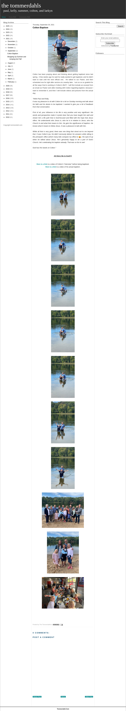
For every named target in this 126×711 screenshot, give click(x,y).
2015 (7, 101)
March (10, 79)
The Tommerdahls (21, 5)
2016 (7, 98)
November (11, 44)
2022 (7, 35)
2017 (7, 95)
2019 (7, 89)
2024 (7, 29)
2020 (7, 86)
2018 (7, 92)
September (11, 51)
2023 (7, 32)
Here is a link (41, 164)
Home (4, 17)
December (11, 41)
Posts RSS (12, 17)
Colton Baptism (12, 54)
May (9, 72)
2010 (7, 117)
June (9, 69)
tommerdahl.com (63, 709)
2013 (7, 108)
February (11, 82)
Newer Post (37, 697)
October (10, 48)
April (9, 76)
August (10, 63)
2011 (7, 114)
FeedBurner (115, 46)
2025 (7, 26)
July (9, 66)
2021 (7, 39)
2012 (7, 111)
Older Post (89, 697)
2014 (7, 105)
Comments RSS (24, 17)
